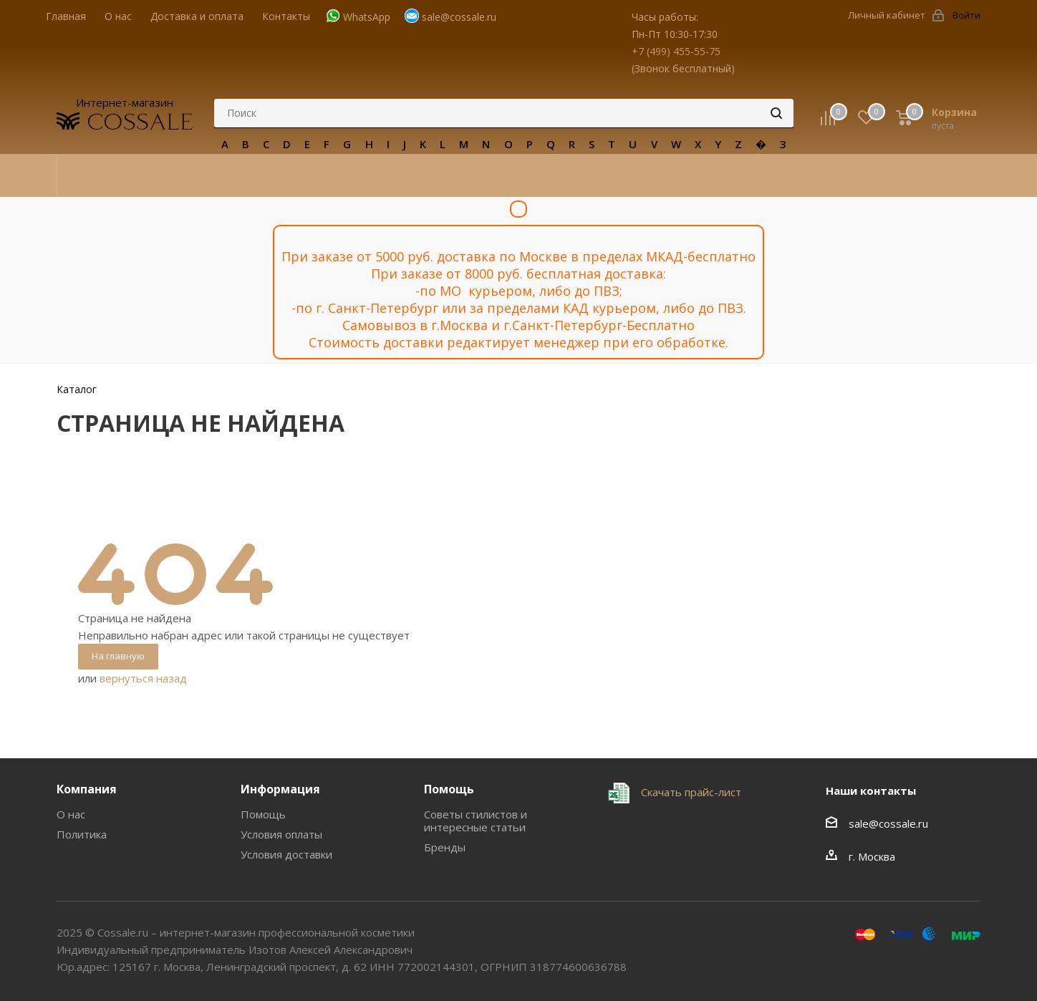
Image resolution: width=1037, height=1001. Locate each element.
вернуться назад (143, 678)
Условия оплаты (281, 834)
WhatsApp (366, 17)
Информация (280, 789)
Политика (82, 834)
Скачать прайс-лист (689, 792)
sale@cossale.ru (459, 17)
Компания (87, 789)
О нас (71, 814)
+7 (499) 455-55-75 (676, 51)
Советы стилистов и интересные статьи (475, 820)
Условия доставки (286, 854)
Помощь (263, 814)
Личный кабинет (886, 15)
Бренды (445, 847)
